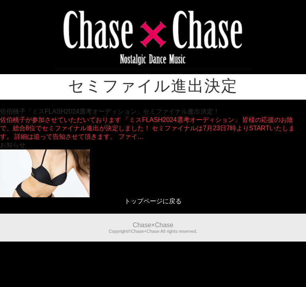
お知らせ (13, 145)
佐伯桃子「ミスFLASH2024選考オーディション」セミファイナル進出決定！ (110, 111)
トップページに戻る (153, 201)
